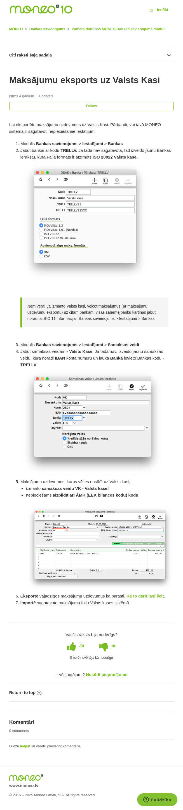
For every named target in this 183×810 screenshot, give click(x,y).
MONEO (16, 29)
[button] (151, 10)
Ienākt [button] (162, 10)
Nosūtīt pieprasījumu (107, 674)
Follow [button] (91, 106)
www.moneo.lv (23, 785)
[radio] (76, 646)
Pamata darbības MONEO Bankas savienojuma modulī (118, 29)
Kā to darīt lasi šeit (145, 596)
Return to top (25, 692)
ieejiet (25, 746)
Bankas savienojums (47, 29)
